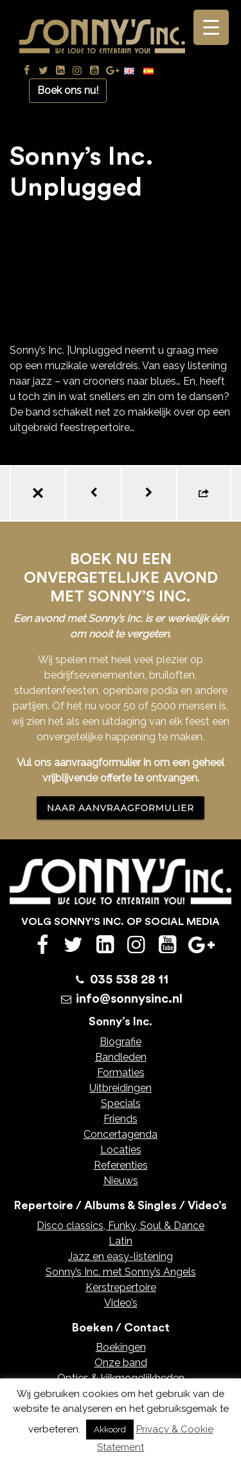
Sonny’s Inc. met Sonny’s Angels (121, 1272)
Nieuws (120, 1180)
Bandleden (121, 1057)
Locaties (120, 1150)
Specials (121, 1103)
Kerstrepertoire (120, 1287)
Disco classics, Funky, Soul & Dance (120, 1226)
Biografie (120, 1042)
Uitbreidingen (120, 1088)
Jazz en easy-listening (120, 1256)
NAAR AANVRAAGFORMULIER (120, 808)
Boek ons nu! (67, 90)
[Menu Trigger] (211, 27)
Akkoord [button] (110, 1429)
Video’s (121, 1303)
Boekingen (121, 1347)
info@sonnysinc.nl (129, 998)
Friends (120, 1119)
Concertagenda (120, 1134)
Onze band (120, 1363)
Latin (120, 1241)
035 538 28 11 (129, 979)
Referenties (121, 1165)
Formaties (121, 1072)
